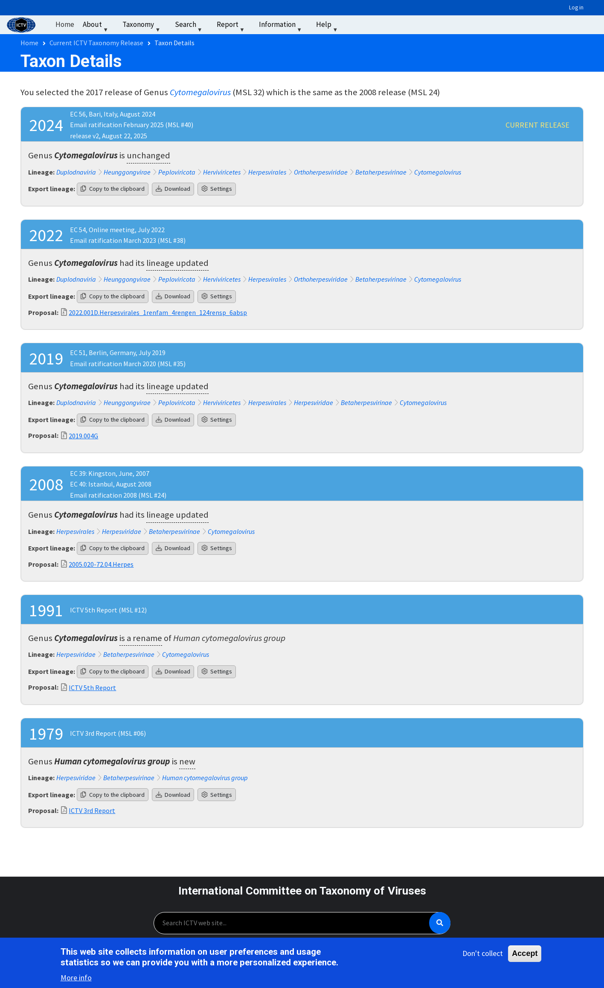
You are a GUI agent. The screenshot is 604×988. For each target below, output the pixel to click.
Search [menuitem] (189, 26)
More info (76, 979)
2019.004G (83, 435)
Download (173, 188)
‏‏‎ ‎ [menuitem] (353, 24)
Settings (216, 188)
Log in (576, 7)
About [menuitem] (96, 26)
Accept (524, 954)
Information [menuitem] (281, 26)
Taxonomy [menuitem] (142, 26)
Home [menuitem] (64, 24)
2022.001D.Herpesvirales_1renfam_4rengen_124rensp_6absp (158, 312)
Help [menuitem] (328, 26)
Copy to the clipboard (113, 188)
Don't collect (482, 954)
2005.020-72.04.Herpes (101, 564)
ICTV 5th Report (92, 687)
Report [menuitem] (232, 26)
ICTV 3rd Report (92, 810)
